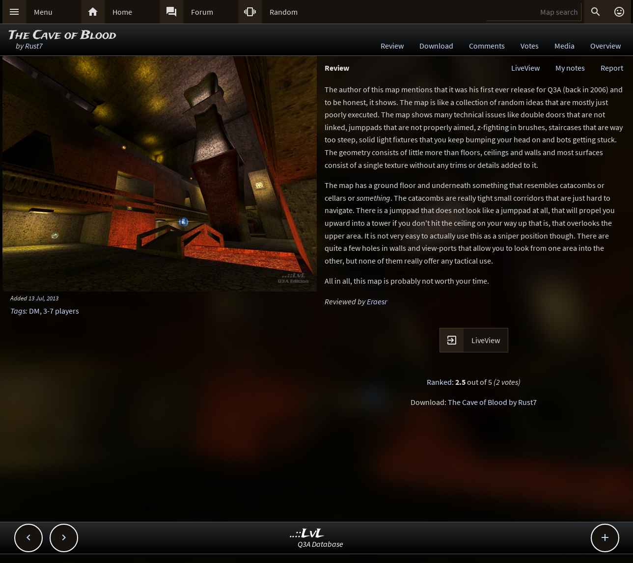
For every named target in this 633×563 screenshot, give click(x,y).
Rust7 (34, 46)
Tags (18, 311)
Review (392, 46)
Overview (605, 46)
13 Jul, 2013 (43, 298)
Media (564, 46)
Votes (530, 46)
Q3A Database (320, 544)
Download (436, 46)
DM (34, 311)
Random (284, 12)
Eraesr (377, 301)
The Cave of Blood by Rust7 (492, 402)
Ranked (439, 382)
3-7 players (61, 311)
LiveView (525, 68)
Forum (202, 12)
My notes (570, 68)
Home (122, 12)
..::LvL (307, 533)
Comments (487, 46)
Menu (43, 12)
